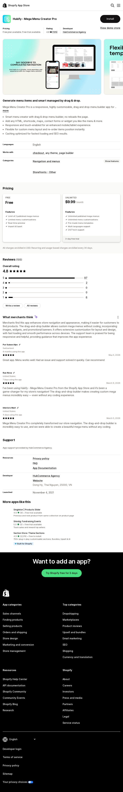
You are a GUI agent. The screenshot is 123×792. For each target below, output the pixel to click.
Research (8, 710)
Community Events (14, 697)
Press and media (72, 697)
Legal (66, 716)
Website (38, 480)
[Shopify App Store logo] (16, 5)
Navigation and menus (46, 161)
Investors (68, 691)
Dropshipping (71, 613)
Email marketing (72, 638)
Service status (71, 722)
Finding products (13, 619)
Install (110, 18)
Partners (68, 704)
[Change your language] (22, 739)
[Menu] (118, 5)
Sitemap (8, 773)
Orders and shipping (15, 632)
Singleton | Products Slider (27, 509)
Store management (14, 650)
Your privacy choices (15, 781)
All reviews (32, 305)
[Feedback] (118, 317)
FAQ (35, 463)
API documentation (14, 685)
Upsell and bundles (74, 632)
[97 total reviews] (85, 277)
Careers (67, 685)
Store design (10, 638)
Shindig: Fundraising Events (27, 521)
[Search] (112, 5)
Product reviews (72, 626)
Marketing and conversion (18, 644)
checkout (38, 153)
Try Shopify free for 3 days (61, 573)
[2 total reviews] (86, 282)
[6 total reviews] (86, 297)
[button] (61, 512)
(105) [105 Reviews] (54, 32)
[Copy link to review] (19, 344)
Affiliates (68, 710)
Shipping (68, 650)
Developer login (12, 748)
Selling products (12, 626)
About (66, 679)
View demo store (110, 27)
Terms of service (13, 757)
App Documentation (45, 468)
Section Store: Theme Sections (29, 533)
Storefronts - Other (44, 172)
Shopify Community (14, 691)
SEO (65, 644)
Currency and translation (78, 657)
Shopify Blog (10, 704)
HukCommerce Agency (74, 32)
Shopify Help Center (15, 679)
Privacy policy (41, 458)
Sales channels (12, 613)
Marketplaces (71, 619)
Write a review (13, 305)
